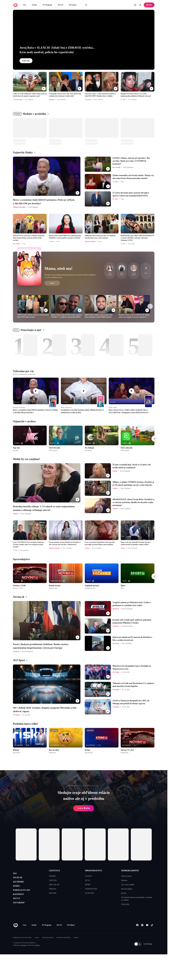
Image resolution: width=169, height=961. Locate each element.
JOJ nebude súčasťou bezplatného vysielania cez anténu (136, 898)
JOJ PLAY (19, 879)
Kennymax (23, 952)
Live (24, 5)
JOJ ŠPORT (20, 884)
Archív (34, 5)
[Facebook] (137, 931)
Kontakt (76, 944)
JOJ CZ (17, 904)
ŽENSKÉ (52, 876)
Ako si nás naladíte (127, 885)
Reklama (124, 880)
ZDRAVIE (52, 889)
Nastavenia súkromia (47, 944)
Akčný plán (125, 904)
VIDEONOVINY (91, 889)
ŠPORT (87, 885)
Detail (52, 283)
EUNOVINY (89, 893)
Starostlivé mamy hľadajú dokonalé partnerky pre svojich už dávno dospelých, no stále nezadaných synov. (70, 276)
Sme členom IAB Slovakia (64, 944)
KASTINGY (20, 899)
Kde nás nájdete (126, 889)
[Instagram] (142, 931)
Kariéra (123, 893)
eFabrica (37, 952)
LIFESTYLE (54, 871)
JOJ (15, 873)
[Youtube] (147, 931)
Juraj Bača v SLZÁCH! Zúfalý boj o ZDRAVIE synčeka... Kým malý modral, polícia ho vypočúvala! (57, 50)
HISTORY (52, 893)
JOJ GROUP (20, 910)
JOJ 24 (60, 5)
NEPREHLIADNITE (130, 871)
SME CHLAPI (54, 885)
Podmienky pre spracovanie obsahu (22, 944)
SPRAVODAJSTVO (93, 871)
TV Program (47, 5)
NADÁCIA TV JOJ (24, 894)
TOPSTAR (53, 880)
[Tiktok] (152, 931)
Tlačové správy (126, 876)
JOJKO (17, 889)
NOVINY (88, 876)
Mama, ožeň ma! (58, 268)
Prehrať (84, 808)
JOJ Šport (72, 5)
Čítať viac (26, 61)
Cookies (37, 944)
